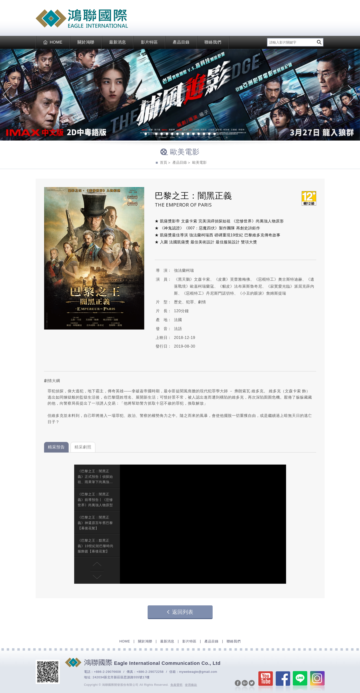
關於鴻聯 (85, 42)
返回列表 (180, 612)
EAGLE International (82, 18)
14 (214, 134)
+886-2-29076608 (107, 672)
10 (193, 134)
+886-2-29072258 (150, 672)
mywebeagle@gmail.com (198, 672)
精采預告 (56, 447)
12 (204, 134)
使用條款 (191, 685)
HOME (53, 42)
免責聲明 (176, 685)
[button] (97, 564)
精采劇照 (83, 447)
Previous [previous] (7, 94)
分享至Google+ (245, 686)
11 (198, 134)
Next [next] (353, 94)
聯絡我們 (212, 42)
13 (209, 134)
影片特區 (149, 42)
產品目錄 (181, 42)
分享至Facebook (238, 686)
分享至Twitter (252, 686)
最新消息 (117, 42)
